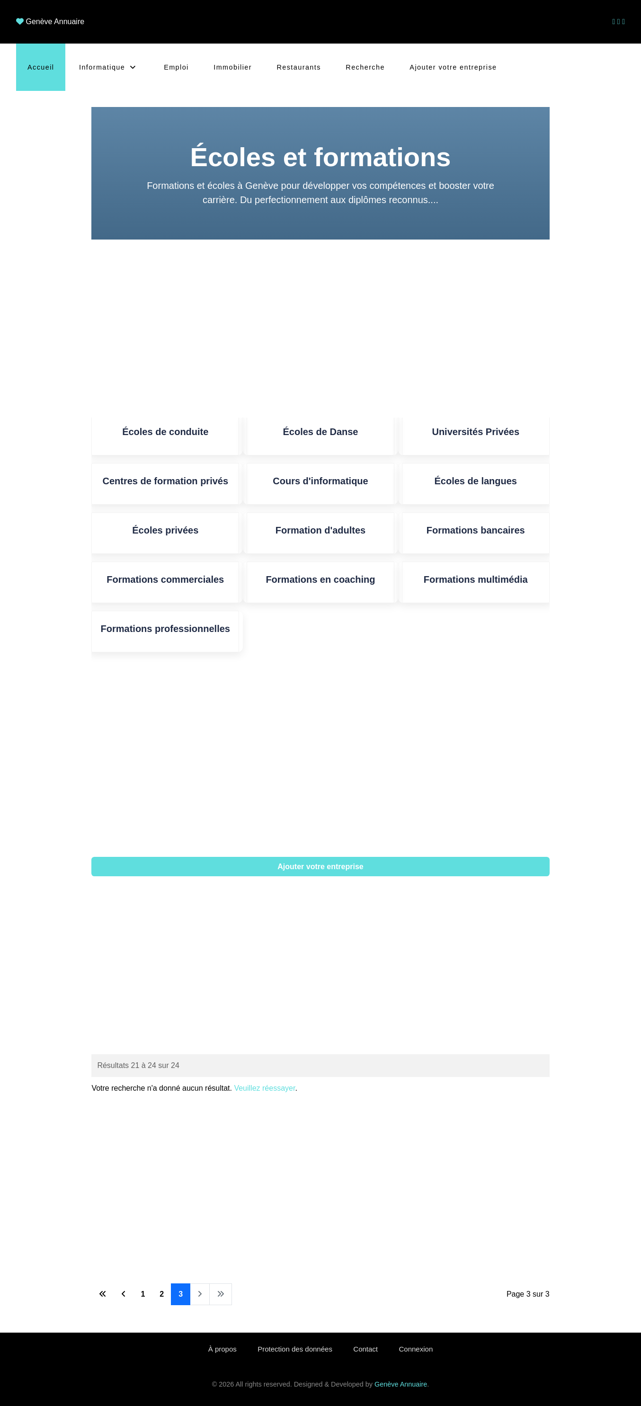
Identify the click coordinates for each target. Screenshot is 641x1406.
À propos (222, 1349)
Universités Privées (475, 432)
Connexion (416, 1349)
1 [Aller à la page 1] (143, 1294)
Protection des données (295, 1349)
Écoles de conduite (165, 432)
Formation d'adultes (320, 530)
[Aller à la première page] (102, 1294)
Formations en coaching (320, 579)
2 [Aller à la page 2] (162, 1294)
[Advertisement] (321, 328)
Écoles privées (165, 530)
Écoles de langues (475, 481)
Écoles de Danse (320, 432)
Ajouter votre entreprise (320, 867)
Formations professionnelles (165, 628)
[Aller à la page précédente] (124, 1294)
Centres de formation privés (165, 481)
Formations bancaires (476, 530)
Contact (365, 1349)
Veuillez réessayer (264, 1088)
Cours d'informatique (320, 481)
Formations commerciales (165, 579)
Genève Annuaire (55, 22)
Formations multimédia (476, 579)
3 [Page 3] (180, 1294)
